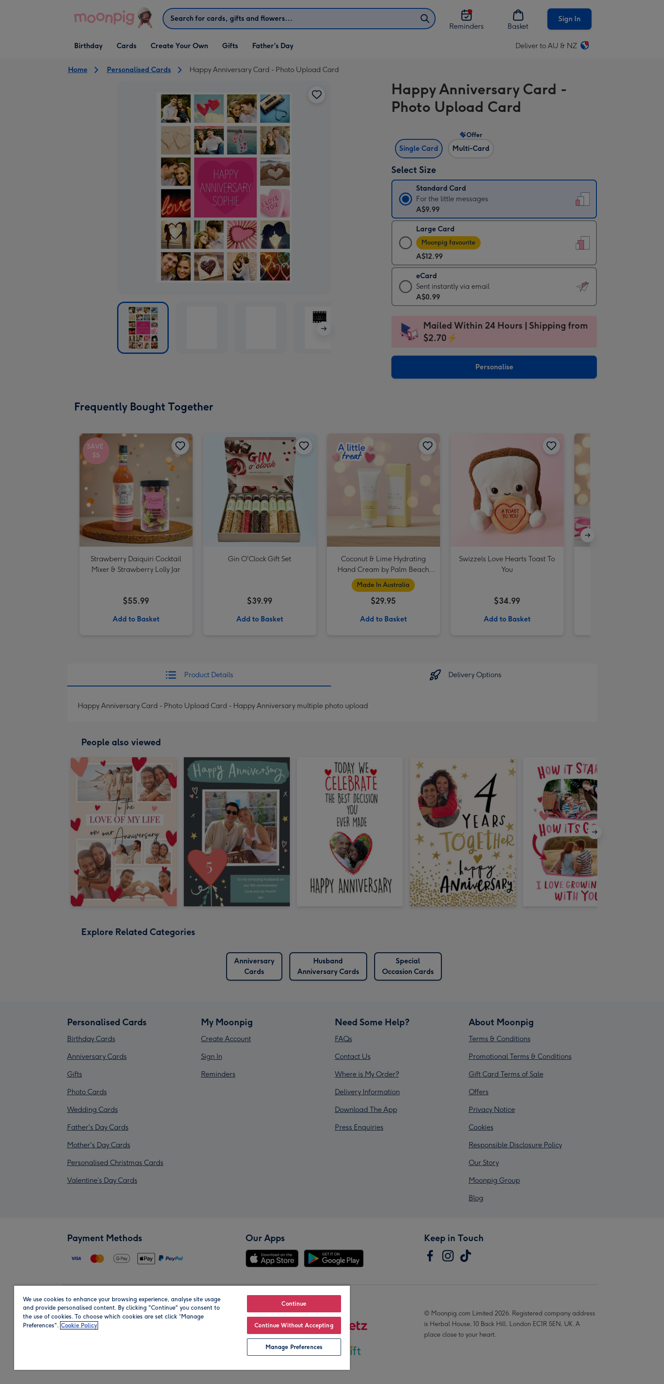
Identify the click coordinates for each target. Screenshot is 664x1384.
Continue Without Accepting (293, 1325)
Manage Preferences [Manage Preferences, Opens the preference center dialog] (294, 1347)
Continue (293, 1303)
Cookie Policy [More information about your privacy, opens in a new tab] (79, 1325)
